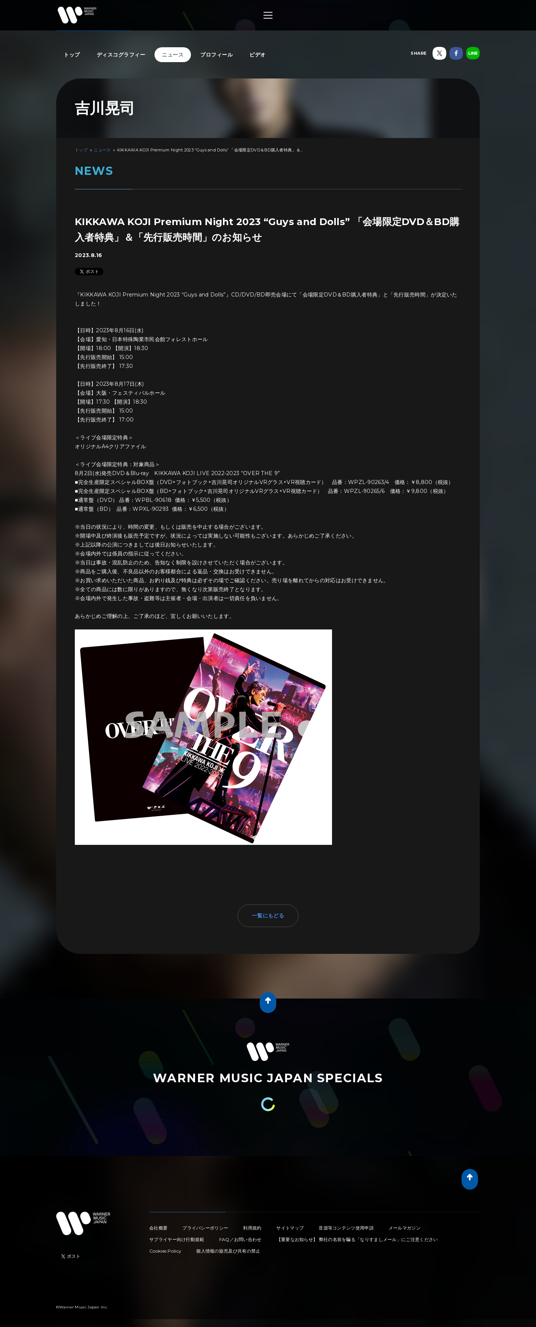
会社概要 (158, 1228)
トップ (72, 54)
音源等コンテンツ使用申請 (346, 1228)
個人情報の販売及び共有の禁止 (228, 1251)
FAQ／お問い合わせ (240, 1239)
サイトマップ (290, 1228)
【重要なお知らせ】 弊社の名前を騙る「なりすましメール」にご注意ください (357, 1239)
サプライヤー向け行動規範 (176, 1239)
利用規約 (252, 1228)
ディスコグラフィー (121, 54)
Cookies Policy (165, 1251)
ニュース (173, 54)
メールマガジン (405, 1228)
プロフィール (216, 54)
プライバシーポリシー (205, 1228)
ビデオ (257, 54)
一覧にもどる (268, 915)
